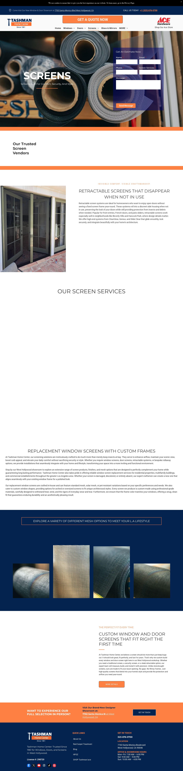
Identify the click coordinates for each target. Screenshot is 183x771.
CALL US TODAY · (131, 10)
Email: (142, 57)
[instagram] (44, 766)
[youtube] (39, 766)
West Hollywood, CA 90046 (130, 748)
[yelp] (54, 766)
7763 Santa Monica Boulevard (131, 745)
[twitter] (33, 766)
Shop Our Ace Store (164, 27)
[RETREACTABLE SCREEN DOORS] (100, 251)
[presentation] (133, 96)
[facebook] (28, 766)
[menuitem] (59, 28)
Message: (120, 78)
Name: (119, 57)
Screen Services (146, 68)
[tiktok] (49, 766)
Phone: (119, 68)
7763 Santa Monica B (64, 10)
